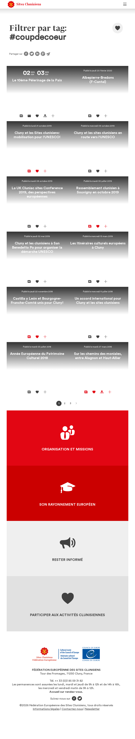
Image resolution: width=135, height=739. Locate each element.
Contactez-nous (72, 709)
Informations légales (46, 709)
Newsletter (92, 709)
